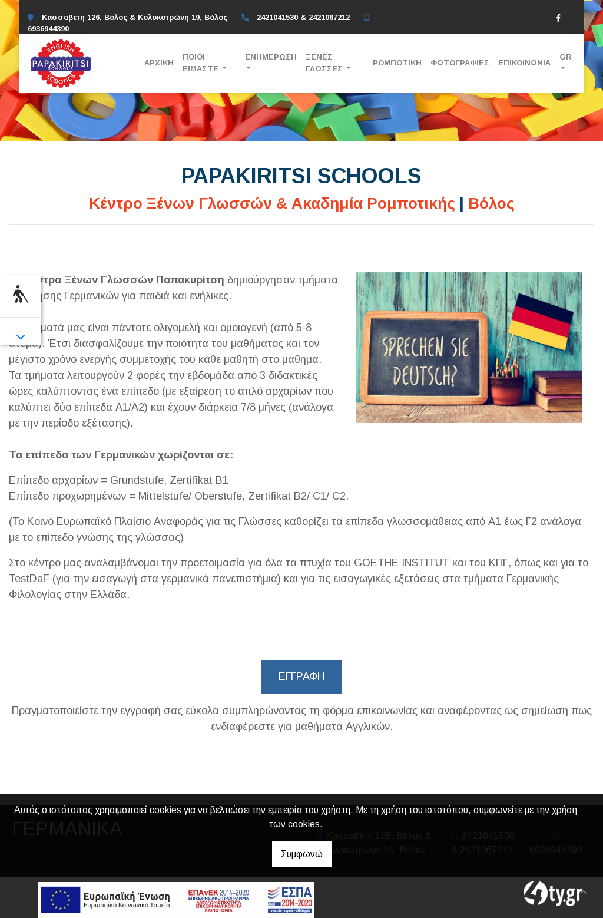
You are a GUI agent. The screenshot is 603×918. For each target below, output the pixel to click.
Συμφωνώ (302, 854)
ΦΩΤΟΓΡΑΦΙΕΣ (459, 62)
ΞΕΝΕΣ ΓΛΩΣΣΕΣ (325, 62)
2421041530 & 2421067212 (303, 17)
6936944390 (48, 28)
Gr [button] (565, 56)
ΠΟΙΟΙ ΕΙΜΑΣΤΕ (202, 62)
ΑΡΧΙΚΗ (159, 62)
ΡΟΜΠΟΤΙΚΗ (397, 62)
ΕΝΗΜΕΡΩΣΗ (271, 56)
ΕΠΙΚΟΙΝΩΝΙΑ (524, 62)
